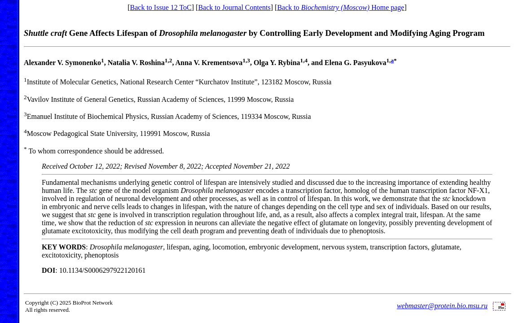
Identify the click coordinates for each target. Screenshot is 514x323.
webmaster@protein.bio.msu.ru (442, 306)
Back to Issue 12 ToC (161, 7)
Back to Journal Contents (234, 7)
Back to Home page (340, 7)
